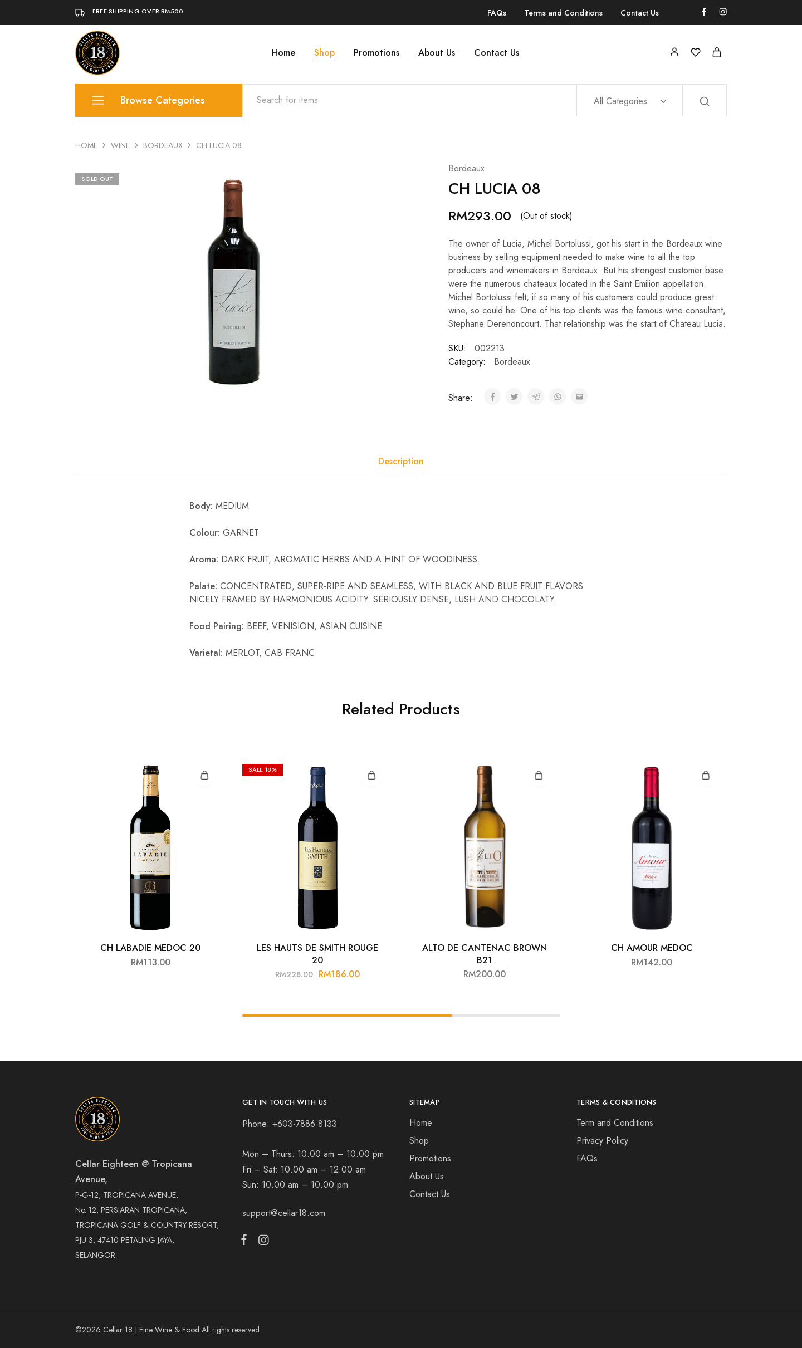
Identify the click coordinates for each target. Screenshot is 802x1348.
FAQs (496, 13)
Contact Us (639, 13)
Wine (120, 145)
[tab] (401, 461)
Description (401, 461)
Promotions (376, 53)
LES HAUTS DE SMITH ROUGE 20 (317, 954)
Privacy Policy (602, 1140)
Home (283, 53)
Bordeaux (163, 145)
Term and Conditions (614, 1122)
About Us (436, 53)
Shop (324, 53)
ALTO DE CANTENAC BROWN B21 (484, 954)
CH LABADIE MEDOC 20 (150, 948)
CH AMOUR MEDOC (652, 948)
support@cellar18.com (283, 1213)
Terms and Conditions (563, 13)
